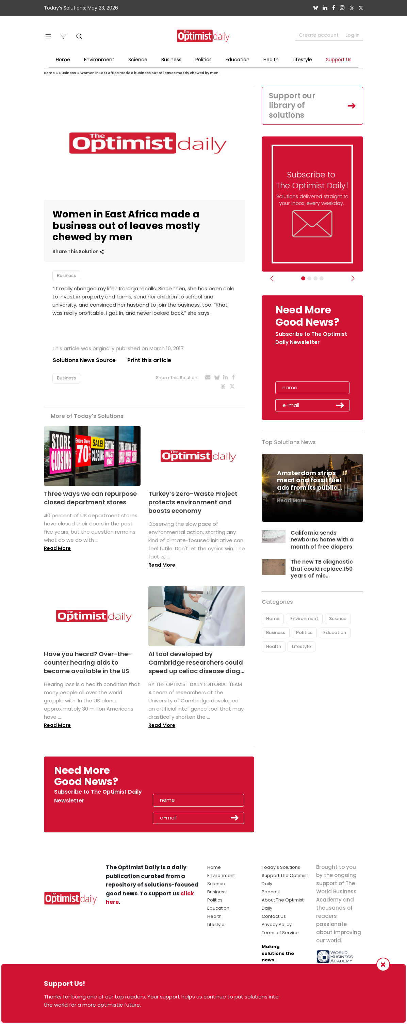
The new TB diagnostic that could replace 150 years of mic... (322, 569)
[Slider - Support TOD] (315, 278)
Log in (352, 35)
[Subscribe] (303, 278)
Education (237, 59)
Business (171, 59)
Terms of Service (280, 932)
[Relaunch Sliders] (322, 278)
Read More (57, 548)
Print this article (149, 360)
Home (63, 59)
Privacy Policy (277, 924)
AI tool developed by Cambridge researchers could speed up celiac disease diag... (196, 662)
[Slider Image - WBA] (309, 278)
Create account (319, 35)
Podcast (271, 892)
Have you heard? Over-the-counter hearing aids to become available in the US (88, 662)
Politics (203, 59)
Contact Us (274, 916)
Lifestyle (302, 59)
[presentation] (315, 366)
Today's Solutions (281, 867)
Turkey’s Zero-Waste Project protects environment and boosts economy (193, 502)
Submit (340, 405)
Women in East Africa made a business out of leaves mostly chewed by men (149, 73)
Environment (99, 59)
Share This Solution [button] (78, 251)
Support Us (339, 59)
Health (271, 59)
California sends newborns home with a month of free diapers (322, 540)
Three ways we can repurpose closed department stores (90, 497)
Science (137, 59)
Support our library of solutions (292, 105)
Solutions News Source (84, 360)
